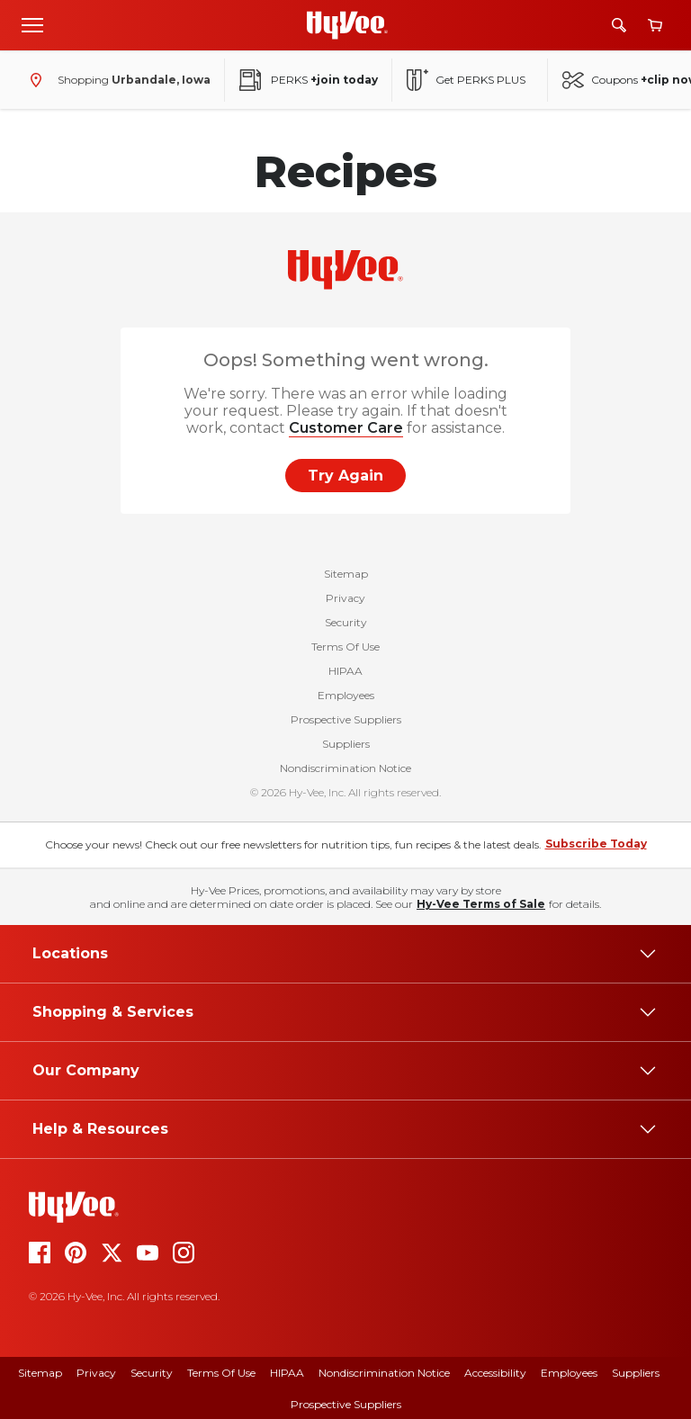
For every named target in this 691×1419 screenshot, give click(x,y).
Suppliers (346, 743)
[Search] (619, 25)
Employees (346, 695)
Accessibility (495, 1372)
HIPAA (345, 671)
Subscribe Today (596, 843)
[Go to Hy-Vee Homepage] (347, 25)
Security (346, 622)
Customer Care (346, 427)
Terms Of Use (345, 646)
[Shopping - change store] (116, 80)
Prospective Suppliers (346, 719)
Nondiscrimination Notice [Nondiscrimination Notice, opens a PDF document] (384, 1372)
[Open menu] (32, 24)
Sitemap (346, 573)
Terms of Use (221, 1372)
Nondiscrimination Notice (345, 768)
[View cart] (655, 25)
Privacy (345, 598)
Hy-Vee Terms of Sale (481, 904)
